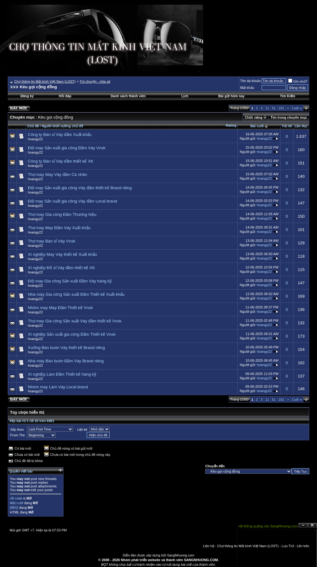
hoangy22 (35, 139)
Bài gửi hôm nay (231, 96)
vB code (16, 498)
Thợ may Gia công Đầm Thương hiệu (62, 214)
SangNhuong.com (180, 555)
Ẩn (303, 525)
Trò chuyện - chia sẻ (95, 81)
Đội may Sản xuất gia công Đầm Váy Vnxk (66, 148)
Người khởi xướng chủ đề (62, 126)
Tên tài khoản (250, 81)
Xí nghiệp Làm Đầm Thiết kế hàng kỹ (62, 374)
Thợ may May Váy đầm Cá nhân (57, 174)
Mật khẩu (247, 87)
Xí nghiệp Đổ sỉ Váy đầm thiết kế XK (61, 267)
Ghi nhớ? (297, 81)
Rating (231, 125)
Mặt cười (16, 503)
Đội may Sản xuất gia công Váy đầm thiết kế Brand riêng (80, 187)
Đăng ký (27, 96)
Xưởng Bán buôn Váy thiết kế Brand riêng (66, 347)
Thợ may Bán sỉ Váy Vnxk (51, 241)
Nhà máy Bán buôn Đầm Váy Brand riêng (66, 361)
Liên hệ (208, 546)
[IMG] (14, 507)
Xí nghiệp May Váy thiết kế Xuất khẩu (62, 254)
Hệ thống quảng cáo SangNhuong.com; (268, 526)
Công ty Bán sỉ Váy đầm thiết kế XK (60, 161)
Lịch (185, 96)
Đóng (312, 525)
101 (281, 108)
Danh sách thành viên (128, 96)
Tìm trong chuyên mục (289, 117)
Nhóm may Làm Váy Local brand (58, 387)
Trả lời (287, 126)
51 (274, 108)
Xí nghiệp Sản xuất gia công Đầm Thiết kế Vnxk (71, 334)
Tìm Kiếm (287, 96)
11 (267, 108)
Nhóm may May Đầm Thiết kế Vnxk (60, 307)
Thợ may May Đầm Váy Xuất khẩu (59, 227)
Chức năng (254, 117)
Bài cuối (257, 126)
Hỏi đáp (65, 96)
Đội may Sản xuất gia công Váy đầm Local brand (72, 201)
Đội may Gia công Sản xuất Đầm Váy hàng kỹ (70, 281)
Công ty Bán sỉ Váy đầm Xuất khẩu (60, 134)
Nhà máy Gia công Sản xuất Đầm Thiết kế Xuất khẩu (76, 294)
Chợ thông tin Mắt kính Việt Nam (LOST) (45, 81)
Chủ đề (33, 126)
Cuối (297, 108)
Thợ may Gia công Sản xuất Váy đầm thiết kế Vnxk (74, 321)
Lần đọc (301, 126)
